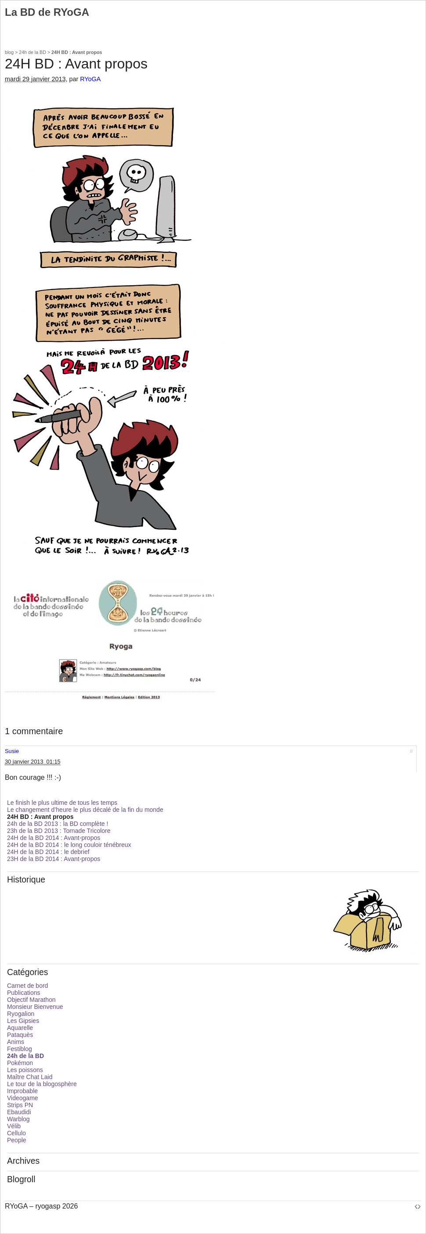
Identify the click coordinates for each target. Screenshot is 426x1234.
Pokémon (20, 1062)
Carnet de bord (27, 985)
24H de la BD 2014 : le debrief (48, 851)
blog (9, 52)
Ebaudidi (19, 1112)
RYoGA (90, 79)
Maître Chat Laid (30, 1076)
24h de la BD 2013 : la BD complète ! (57, 823)
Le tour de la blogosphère (42, 1083)
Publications (23, 992)
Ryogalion (20, 1013)
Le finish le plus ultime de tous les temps (62, 802)
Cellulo (16, 1133)
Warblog (18, 1119)
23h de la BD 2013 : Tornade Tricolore (59, 830)
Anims (15, 1041)
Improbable (22, 1090)
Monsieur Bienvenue (35, 1006)
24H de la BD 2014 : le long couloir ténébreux (69, 844)
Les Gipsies (23, 1020)
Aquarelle (20, 1027)
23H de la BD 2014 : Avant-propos (53, 858)
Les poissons (25, 1069)
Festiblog (19, 1048)
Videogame (22, 1097)
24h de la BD (32, 52)
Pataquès (20, 1034)
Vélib (14, 1126)
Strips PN (20, 1104)
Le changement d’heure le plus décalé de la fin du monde (85, 809)
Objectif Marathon (31, 999)
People (16, 1140)
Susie (12, 751)
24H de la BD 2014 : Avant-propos (53, 837)
